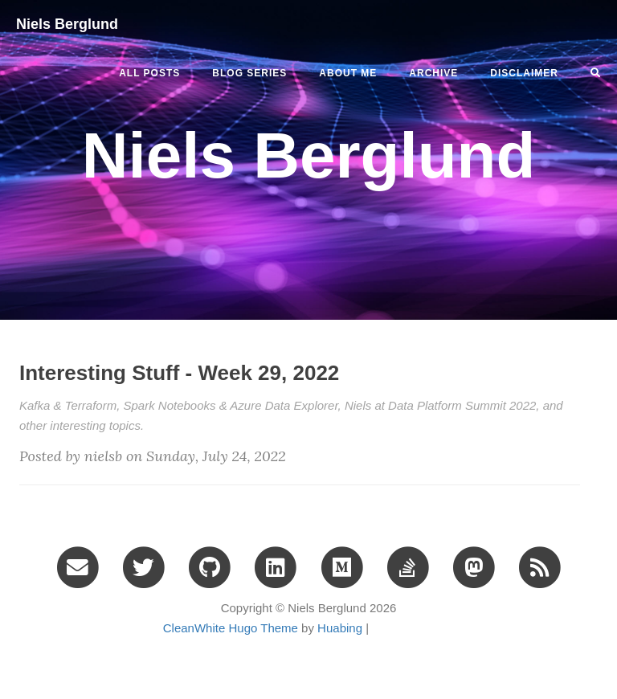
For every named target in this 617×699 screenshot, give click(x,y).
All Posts (149, 73)
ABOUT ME (348, 73)
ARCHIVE (433, 73)
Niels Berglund (67, 24)
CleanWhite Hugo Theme (230, 628)
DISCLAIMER (524, 73)
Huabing (339, 628)
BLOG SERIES (249, 73)
